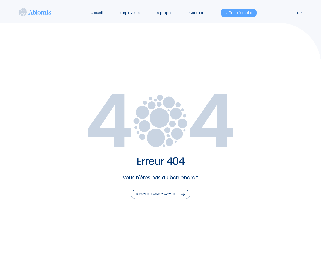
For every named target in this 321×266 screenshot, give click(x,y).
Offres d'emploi (239, 12)
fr (299, 13)
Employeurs (130, 12)
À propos (164, 12)
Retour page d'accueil (160, 194)
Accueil (96, 12)
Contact (196, 12)
